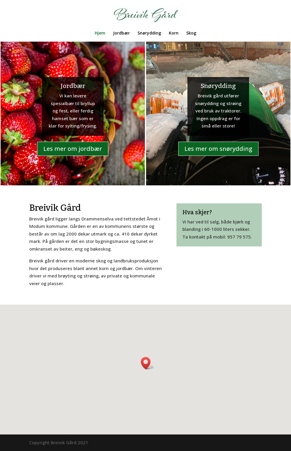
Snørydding (149, 33)
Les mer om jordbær (72, 149)
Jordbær (121, 33)
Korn (174, 33)
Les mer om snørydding (218, 149)
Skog (191, 33)
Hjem (100, 33)
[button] (147, 363)
